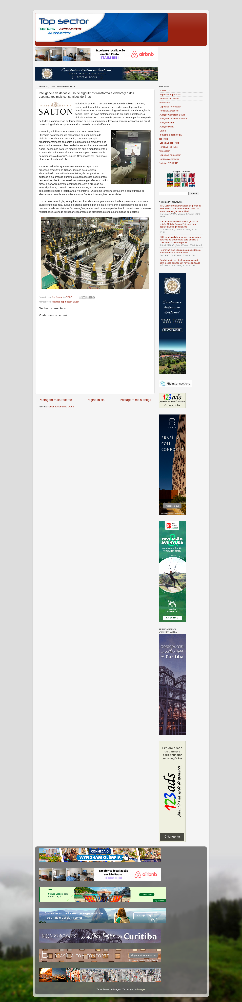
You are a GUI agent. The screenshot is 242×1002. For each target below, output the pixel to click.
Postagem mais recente (55, 400)
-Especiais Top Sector (170, 94)
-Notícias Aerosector (169, 110)
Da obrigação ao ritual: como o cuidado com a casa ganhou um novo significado (180, 261)
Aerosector (164, 102)
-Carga (162, 130)
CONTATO (164, 90)
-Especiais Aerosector (170, 106)
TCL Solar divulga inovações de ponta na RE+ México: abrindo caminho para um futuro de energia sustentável (180, 208)
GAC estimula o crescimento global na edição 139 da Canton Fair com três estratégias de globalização (179, 224)
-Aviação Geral (166, 122)
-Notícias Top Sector (169, 98)
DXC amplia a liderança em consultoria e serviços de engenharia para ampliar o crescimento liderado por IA (180, 240)
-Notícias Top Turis (168, 147)
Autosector (164, 151)
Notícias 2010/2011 (168, 163)
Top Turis (163, 139)
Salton (76, 301)
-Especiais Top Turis (169, 143)
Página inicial (96, 400)
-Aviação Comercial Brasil (172, 115)
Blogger (141, 989)
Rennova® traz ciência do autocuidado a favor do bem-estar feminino (180, 251)
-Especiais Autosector (170, 155)
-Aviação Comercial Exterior (173, 118)
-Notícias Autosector (169, 159)
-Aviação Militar (166, 126)
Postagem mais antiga (135, 400)
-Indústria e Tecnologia (170, 135)
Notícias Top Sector (62, 301)
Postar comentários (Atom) (61, 406)
